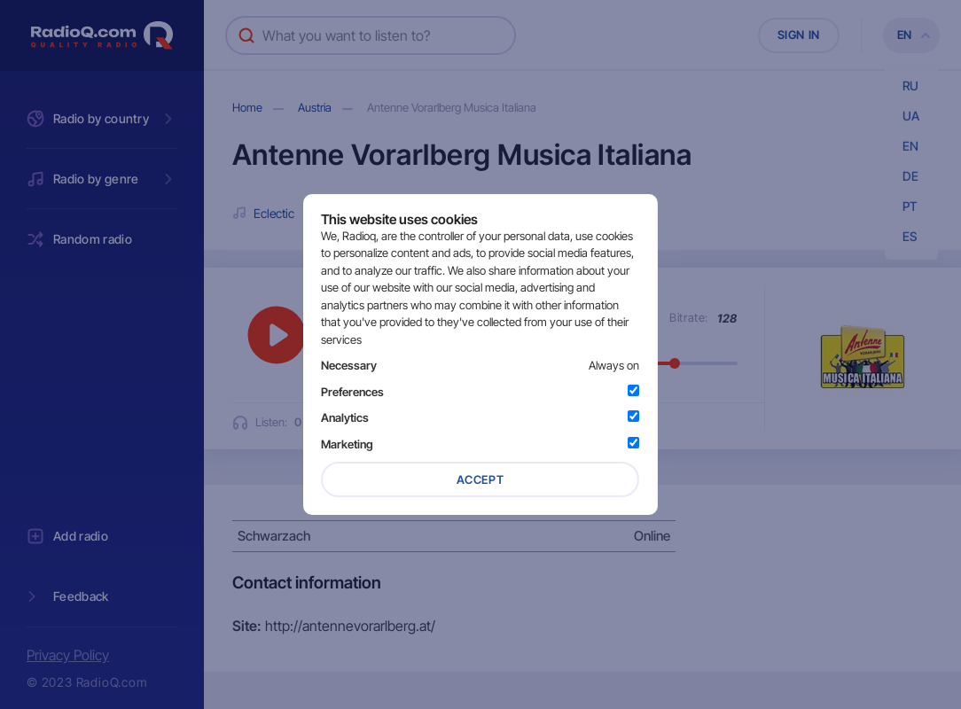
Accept (480, 479)
